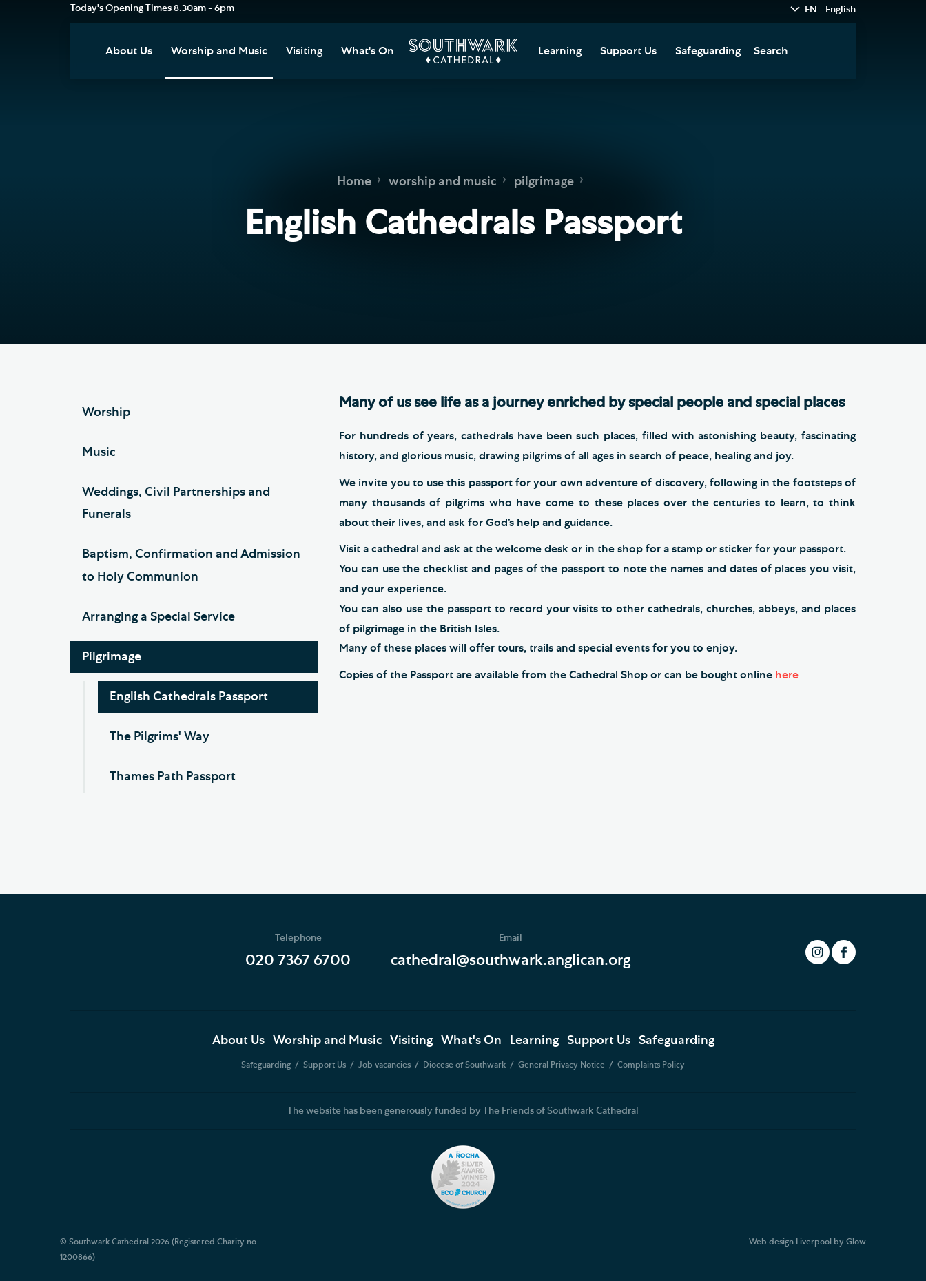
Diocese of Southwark (465, 1065)
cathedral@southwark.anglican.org (510, 960)
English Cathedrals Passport (189, 697)
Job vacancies (385, 1065)
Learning (560, 50)
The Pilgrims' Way (159, 737)
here (787, 674)
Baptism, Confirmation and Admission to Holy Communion (191, 565)
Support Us (628, 50)
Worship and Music (219, 50)
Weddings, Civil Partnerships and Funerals (176, 503)
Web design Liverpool (790, 1242)
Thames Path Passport (173, 777)
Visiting (304, 50)
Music (98, 452)
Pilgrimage (111, 657)
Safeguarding (708, 50)
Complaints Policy (651, 1065)
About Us (128, 50)
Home (354, 182)
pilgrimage (544, 182)
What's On (367, 50)
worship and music (442, 182)
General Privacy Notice (562, 1065)
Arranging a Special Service (158, 617)
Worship (106, 412)
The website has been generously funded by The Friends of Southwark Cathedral (463, 1111)
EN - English (830, 9)
